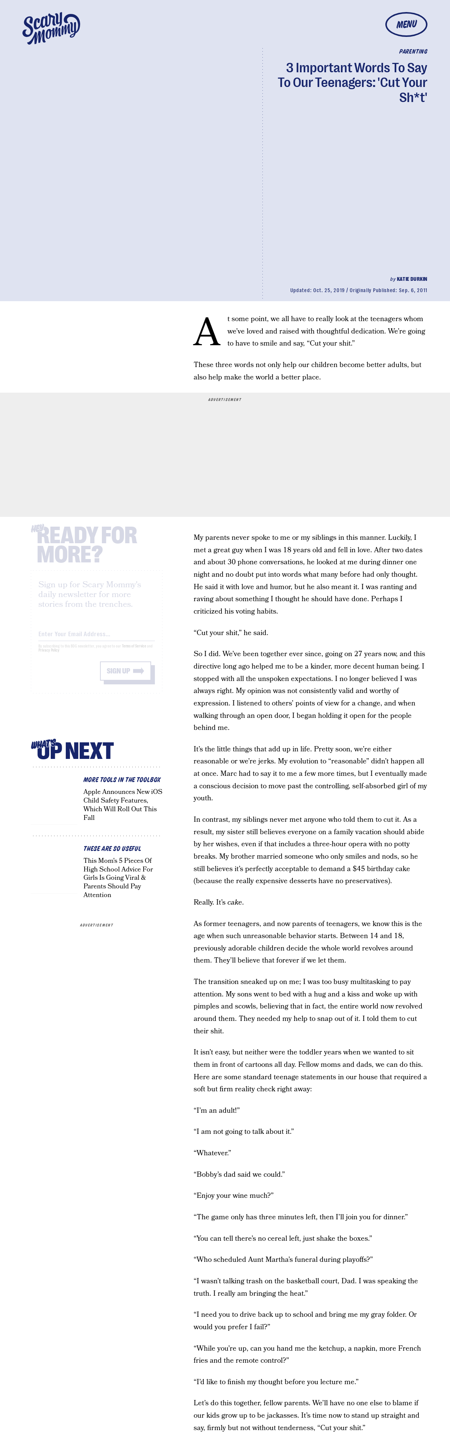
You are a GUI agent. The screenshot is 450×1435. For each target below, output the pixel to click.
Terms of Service (134, 652)
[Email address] (96, 638)
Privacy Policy (48, 656)
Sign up (118, 677)
